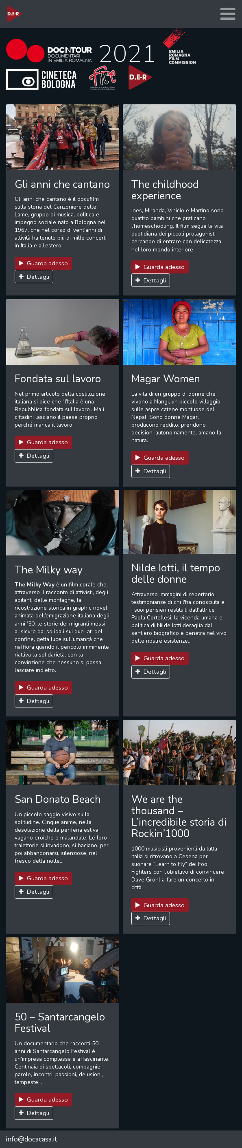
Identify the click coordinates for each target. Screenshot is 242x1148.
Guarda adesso (43, 263)
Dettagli (34, 277)
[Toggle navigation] (227, 14)
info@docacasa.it (31, 1139)
